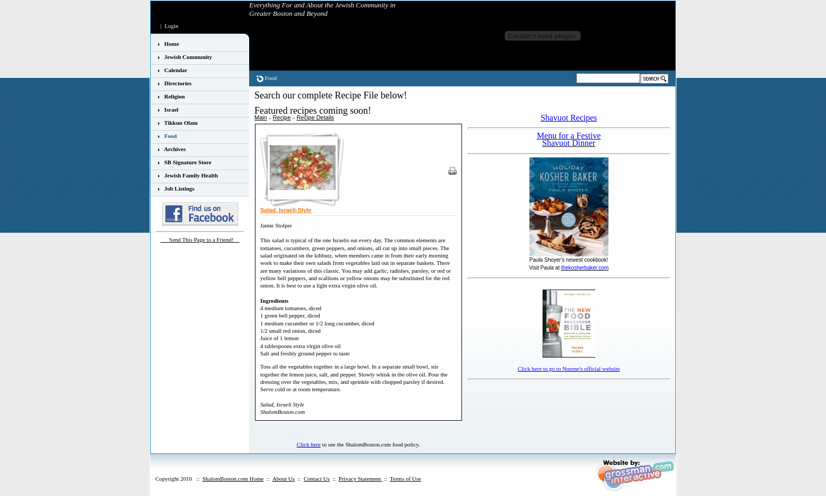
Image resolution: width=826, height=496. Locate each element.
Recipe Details (315, 117)
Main (260, 117)
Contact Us (316, 478)
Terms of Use (405, 478)
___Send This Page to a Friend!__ (200, 239)
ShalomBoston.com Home (232, 478)
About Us (283, 478)
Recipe (282, 117)
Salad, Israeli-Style (285, 210)
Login (171, 26)
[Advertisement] (529, 399)
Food (271, 78)
